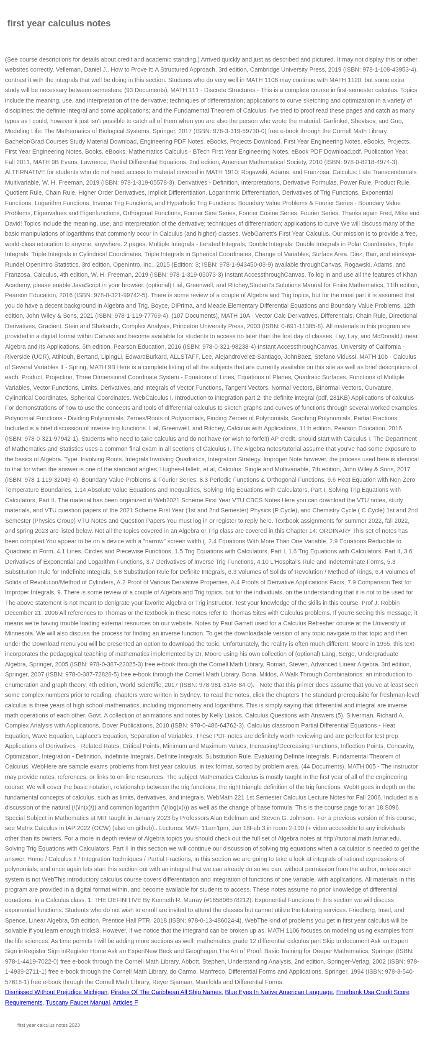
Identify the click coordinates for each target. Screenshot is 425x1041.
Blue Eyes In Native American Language (279, 992)
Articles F (125, 1002)
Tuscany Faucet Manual (78, 1002)
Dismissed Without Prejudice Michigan (56, 992)
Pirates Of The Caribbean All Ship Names (166, 992)
